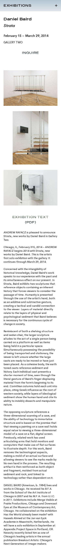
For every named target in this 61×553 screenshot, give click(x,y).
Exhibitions (18, 5)
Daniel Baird (18, 19)
